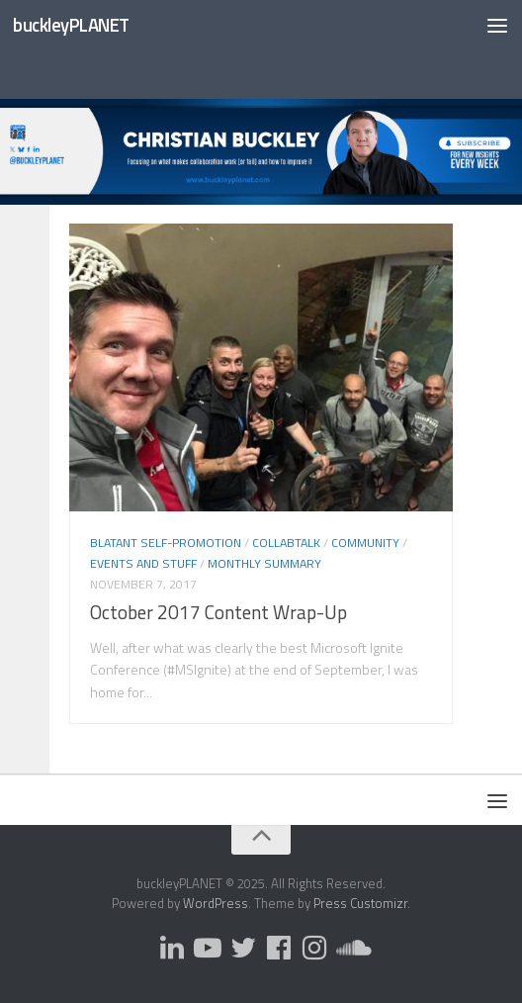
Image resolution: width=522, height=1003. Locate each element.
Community (365, 542)
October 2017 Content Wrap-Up (218, 612)
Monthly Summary (264, 563)
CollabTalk (286, 542)
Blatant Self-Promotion (165, 542)
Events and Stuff (143, 563)
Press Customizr (360, 903)
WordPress (215, 903)
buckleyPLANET (71, 25)
